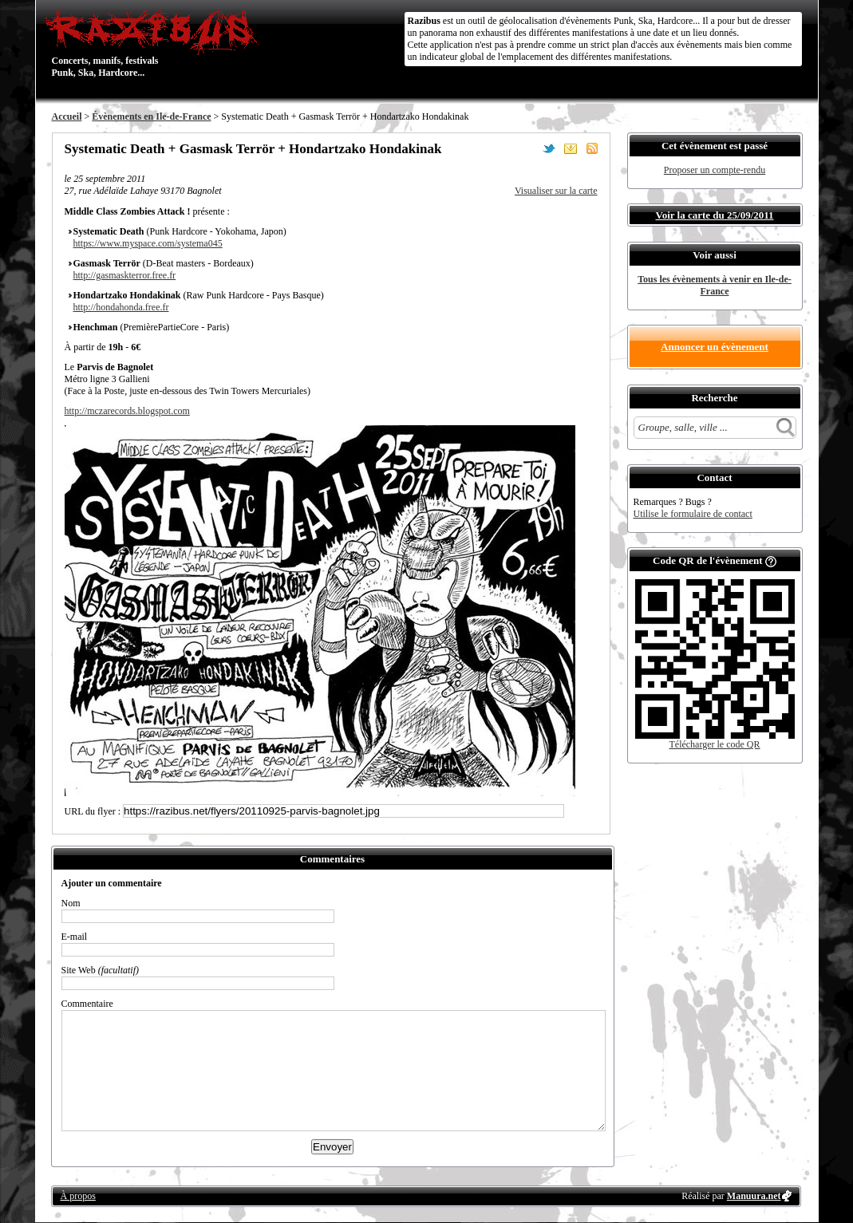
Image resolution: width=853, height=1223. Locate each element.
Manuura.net (754, 1195)
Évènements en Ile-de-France (151, 116)
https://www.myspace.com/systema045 (148, 243)
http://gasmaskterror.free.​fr (124, 275)
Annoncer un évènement (714, 347)
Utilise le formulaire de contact (693, 513)
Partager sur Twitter (549, 148)
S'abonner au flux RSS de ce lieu (592, 148)
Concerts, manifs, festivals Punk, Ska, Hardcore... (155, 43)
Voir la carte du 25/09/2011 (714, 215)
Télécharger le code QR (714, 744)
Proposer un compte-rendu (714, 170)
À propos (78, 1195)
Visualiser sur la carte (556, 190)
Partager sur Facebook (527, 148)
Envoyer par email (570, 148)
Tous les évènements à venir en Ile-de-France (715, 285)
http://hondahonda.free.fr (121, 307)
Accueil (67, 116)
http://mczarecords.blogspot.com (127, 410)
